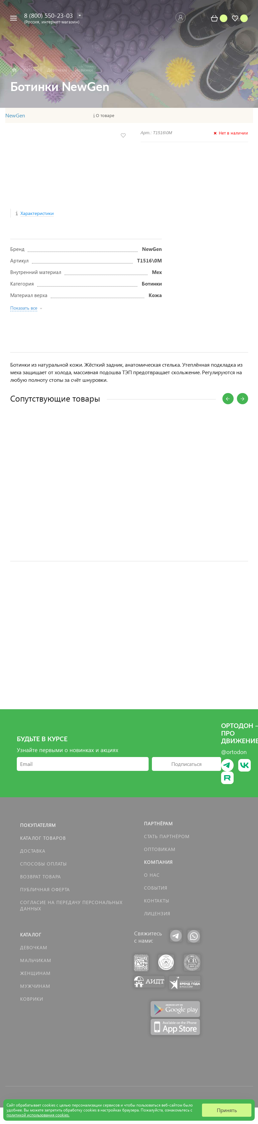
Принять (227, 1110)
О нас (152, 875)
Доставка (32, 851)
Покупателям (38, 825)
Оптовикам (160, 849)
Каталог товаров (43, 838)
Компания (158, 862)
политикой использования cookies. (38, 1114)
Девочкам (33, 947)
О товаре (105, 115)
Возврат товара (40, 876)
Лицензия (157, 913)
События (155, 888)
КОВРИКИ (31, 999)
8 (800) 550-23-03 (48, 15)
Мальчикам (35, 960)
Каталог (31, 934)
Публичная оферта (45, 889)
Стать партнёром (167, 836)
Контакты (156, 900)
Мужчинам (35, 986)
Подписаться (186, 763)
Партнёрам (158, 823)
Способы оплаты (43, 864)
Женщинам (35, 973)
